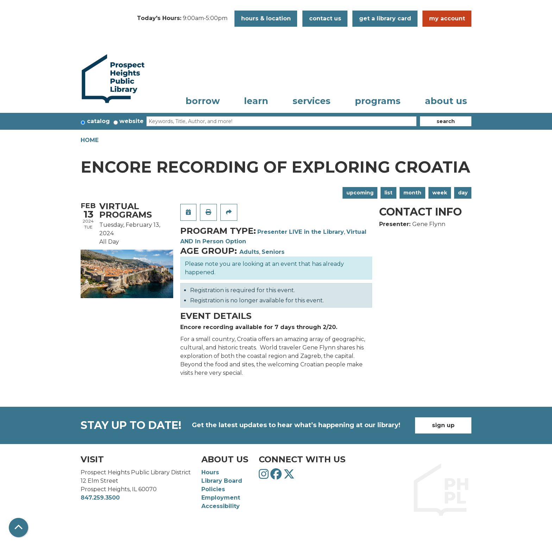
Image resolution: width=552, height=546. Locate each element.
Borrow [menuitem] (203, 101)
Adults (249, 252)
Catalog (98, 121)
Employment (220, 497)
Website (131, 121)
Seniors (273, 252)
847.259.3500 (100, 497)
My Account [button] (447, 18)
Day (463, 193)
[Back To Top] (18, 527)
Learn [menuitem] (256, 101)
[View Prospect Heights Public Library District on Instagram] (264, 476)
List (388, 193)
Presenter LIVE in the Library (300, 232)
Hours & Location (266, 18)
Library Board (221, 480)
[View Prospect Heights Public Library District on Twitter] (289, 476)
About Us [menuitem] (446, 101)
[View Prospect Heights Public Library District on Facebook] (276, 476)
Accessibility (220, 506)
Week (439, 193)
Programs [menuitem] (378, 101)
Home (90, 140)
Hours (210, 472)
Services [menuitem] (312, 101)
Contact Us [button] (325, 18)
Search (446, 121)
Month (412, 193)
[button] (182, 19)
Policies (213, 489)
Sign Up (443, 425)
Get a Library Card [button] (385, 18)
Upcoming (360, 193)
